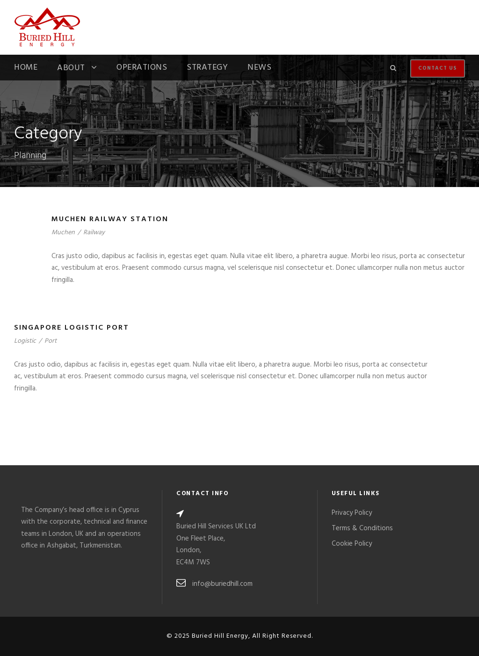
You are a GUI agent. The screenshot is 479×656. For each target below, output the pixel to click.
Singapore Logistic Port (71, 328)
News (259, 68)
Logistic (25, 341)
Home (25, 68)
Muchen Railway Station (109, 219)
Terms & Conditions (362, 528)
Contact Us (437, 68)
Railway (94, 232)
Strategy (207, 68)
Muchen (63, 232)
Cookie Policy (352, 543)
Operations (141, 68)
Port (50, 341)
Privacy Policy (352, 513)
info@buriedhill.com (222, 584)
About (71, 69)
